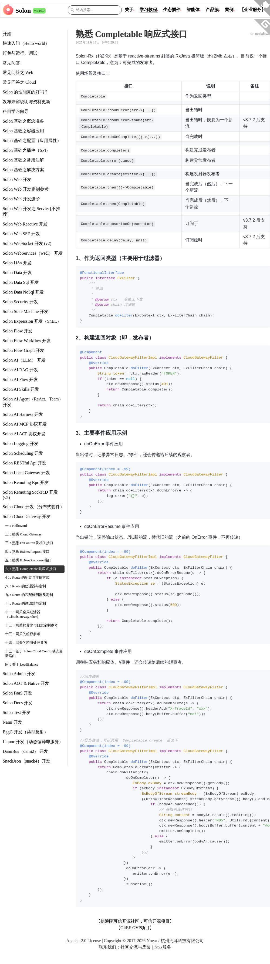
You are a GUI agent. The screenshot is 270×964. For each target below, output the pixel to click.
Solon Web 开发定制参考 (26, 189)
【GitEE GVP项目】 (135, 927)
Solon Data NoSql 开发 (23, 292)
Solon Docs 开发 (17, 702)
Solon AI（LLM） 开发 (24, 360)
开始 (7, 33)
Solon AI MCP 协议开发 (25, 424)
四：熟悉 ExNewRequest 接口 (27, 552)
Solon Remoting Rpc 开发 (26, 482)
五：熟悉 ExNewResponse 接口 (28, 560)
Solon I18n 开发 (17, 263)
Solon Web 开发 (17, 179)
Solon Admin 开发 (19, 673)
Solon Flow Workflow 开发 (27, 340)
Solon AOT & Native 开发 (26, 683)
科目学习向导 (16, 111)
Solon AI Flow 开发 (20, 379)
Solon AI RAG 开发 (20, 370)
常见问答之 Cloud (19, 82)
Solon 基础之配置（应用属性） (32, 140)
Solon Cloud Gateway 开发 (26, 516)
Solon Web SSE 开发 (21, 233)
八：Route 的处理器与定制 (25, 586)
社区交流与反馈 (135, 947)
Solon (23, 10)
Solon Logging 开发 (20, 443)
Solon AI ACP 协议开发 (24, 434)
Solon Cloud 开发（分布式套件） (33, 506)
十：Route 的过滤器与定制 (25, 603)
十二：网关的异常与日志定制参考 (31, 625)
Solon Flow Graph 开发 (23, 350)
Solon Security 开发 (20, 301)
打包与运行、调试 (20, 53)
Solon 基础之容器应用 (23, 131)
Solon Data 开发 (17, 272)
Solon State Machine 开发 (25, 311)
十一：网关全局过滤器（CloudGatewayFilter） (22, 614)
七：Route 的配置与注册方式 (27, 577)
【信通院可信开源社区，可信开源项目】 (135, 921)
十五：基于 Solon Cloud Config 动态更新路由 (34, 653)
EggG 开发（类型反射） (25, 732)
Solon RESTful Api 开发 (24, 463)
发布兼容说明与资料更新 (26, 101)
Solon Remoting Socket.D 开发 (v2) (30, 495)
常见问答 (11, 62)
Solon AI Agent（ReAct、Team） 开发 (33, 402)
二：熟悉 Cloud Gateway (23, 534)
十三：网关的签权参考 (22, 634)
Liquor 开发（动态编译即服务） (33, 741)
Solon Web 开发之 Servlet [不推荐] (31, 211)
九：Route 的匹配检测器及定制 (29, 595)
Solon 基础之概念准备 (23, 121)
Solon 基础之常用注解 (23, 160)
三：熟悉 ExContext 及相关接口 (29, 543)
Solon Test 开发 (17, 712)
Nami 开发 (12, 722)
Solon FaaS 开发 (17, 693)
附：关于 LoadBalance (21, 664)
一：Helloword (16, 526)
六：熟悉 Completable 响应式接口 (30, 569)
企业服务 (162, 947)
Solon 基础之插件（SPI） (26, 150)
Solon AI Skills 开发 (21, 389)
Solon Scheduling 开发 (23, 453)
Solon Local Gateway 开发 (26, 472)
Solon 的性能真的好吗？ (25, 92)
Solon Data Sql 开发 (21, 282)
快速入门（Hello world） (26, 43)
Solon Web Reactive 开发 (25, 224)
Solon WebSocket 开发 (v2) (27, 243)
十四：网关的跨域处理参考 (26, 643)
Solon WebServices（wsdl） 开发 (33, 253)
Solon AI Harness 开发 (23, 414)
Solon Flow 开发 (17, 331)
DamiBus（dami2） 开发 (25, 751)
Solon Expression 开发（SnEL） (32, 321)
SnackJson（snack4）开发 (26, 761)
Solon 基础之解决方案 (23, 169)
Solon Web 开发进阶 (21, 199)
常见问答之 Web (18, 72)
